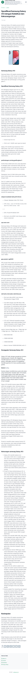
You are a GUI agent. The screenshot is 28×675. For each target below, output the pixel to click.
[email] (19, 646)
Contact (3, 660)
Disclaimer (4, 662)
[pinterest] (16, 646)
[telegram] (13, 646)
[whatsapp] (10, 646)
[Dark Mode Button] (26, 2)
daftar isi (3, 658)
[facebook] (5, 646)
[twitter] (8, 646)
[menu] (2, 2)
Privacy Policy (5, 664)
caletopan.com (16, 672)
